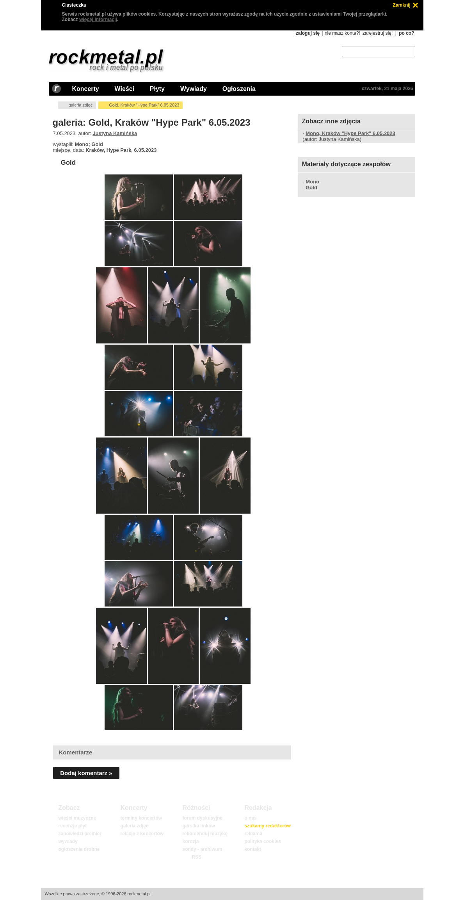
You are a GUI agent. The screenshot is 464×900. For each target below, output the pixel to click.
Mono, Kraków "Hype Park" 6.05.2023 (350, 133)
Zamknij (402, 5)
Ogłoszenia (239, 88)
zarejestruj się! (378, 33)
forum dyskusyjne (202, 818)
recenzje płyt (72, 826)
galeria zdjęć (80, 105)
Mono (312, 182)
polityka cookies (262, 841)
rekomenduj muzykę (204, 833)
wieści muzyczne (77, 818)
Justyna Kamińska (114, 133)
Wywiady (193, 88)
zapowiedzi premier (79, 833)
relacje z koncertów (142, 833)
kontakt (252, 849)
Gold (68, 162)
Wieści (124, 88)
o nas (250, 818)
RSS (196, 857)
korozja (190, 841)
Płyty (157, 88)
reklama (253, 833)
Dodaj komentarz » (86, 773)
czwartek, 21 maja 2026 (387, 88)
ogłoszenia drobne (79, 849)
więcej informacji (98, 19)
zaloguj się (308, 33)
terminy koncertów (141, 818)
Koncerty (85, 88)
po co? (406, 33)
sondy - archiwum (202, 849)
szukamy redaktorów (267, 826)
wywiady (67, 841)
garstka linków (198, 826)
